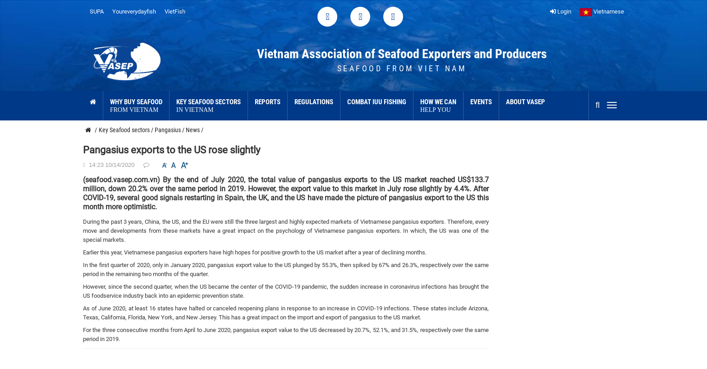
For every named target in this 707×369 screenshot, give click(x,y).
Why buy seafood (136, 106)
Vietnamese (602, 11)
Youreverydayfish (134, 11)
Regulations (313, 102)
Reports (267, 102)
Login (560, 11)
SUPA (97, 11)
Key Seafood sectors (208, 106)
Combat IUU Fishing (376, 102)
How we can (438, 106)
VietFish (175, 11)
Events (481, 102)
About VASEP (525, 102)
